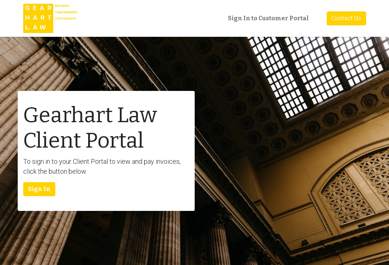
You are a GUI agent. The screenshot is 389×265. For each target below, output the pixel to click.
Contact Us (346, 18)
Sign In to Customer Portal (268, 18)
